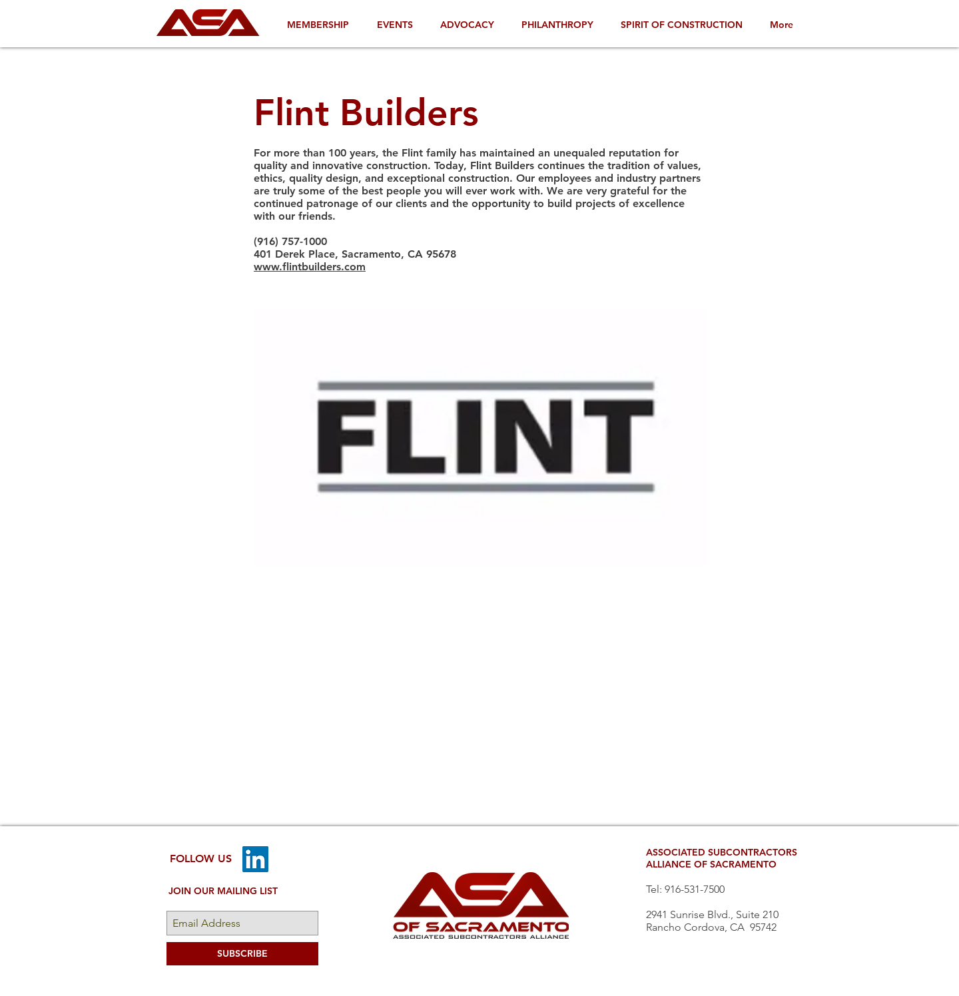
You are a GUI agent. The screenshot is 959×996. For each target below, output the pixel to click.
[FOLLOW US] (200, 859)
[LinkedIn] (255, 859)
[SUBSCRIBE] (242, 953)
